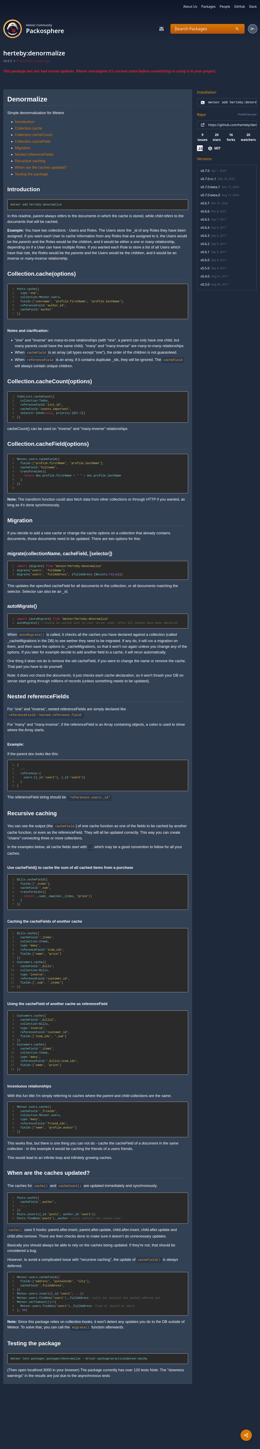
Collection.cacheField (32, 141)
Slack (253, 6)
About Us (190, 6)
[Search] (161, 29)
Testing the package (31, 174)
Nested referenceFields (34, 154)
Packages (208, 6)
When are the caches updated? (41, 167)
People (225, 6)
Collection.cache (28, 128)
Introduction (24, 122)
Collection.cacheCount (33, 135)
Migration (22, 148)
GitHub (239, 6)
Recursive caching (30, 161)
